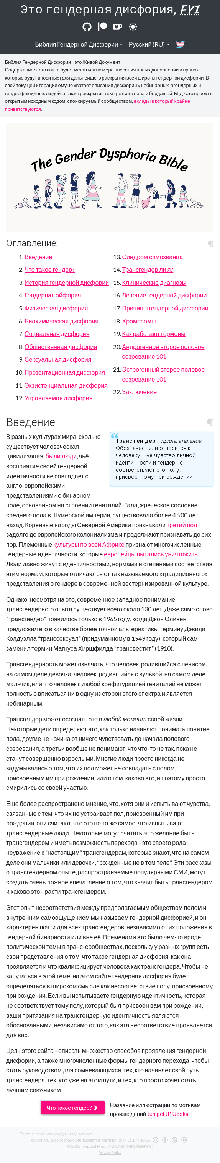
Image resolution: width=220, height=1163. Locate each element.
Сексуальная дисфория (58, 359)
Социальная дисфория (57, 333)
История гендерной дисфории (67, 282)
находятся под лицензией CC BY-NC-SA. (116, 1140)
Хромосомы (139, 321)
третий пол (182, 524)
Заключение (139, 391)
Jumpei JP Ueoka (167, 1114)
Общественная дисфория (61, 346)
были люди (61, 456)
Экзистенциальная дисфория (66, 385)
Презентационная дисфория (65, 372)
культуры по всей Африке (89, 544)
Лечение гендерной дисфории (164, 295)
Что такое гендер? (50, 269)
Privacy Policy (110, 1152)
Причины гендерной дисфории (165, 308)
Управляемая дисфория (58, 397)
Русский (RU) (147, 44)
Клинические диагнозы (154, 282)
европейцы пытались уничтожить (150, 553)
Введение (38, 256)
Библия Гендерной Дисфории (76, 44)
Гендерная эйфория (53, 295)
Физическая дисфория (56, 308)
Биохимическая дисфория (62, 321)
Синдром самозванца (152, 256)
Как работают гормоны (154, 333)
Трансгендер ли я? (148, 269)
